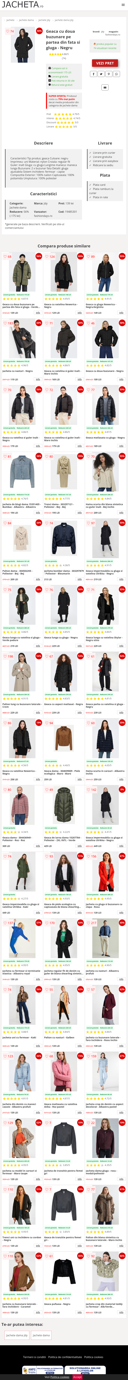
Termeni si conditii (34, 1357)
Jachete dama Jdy (64, 20)
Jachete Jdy (44, 20)
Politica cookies (93, 1357)
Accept (77, 1377)
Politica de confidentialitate (65, 1357)
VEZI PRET (105, 62)
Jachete (10, 20)
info (38, 312)
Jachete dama (26, 20)
